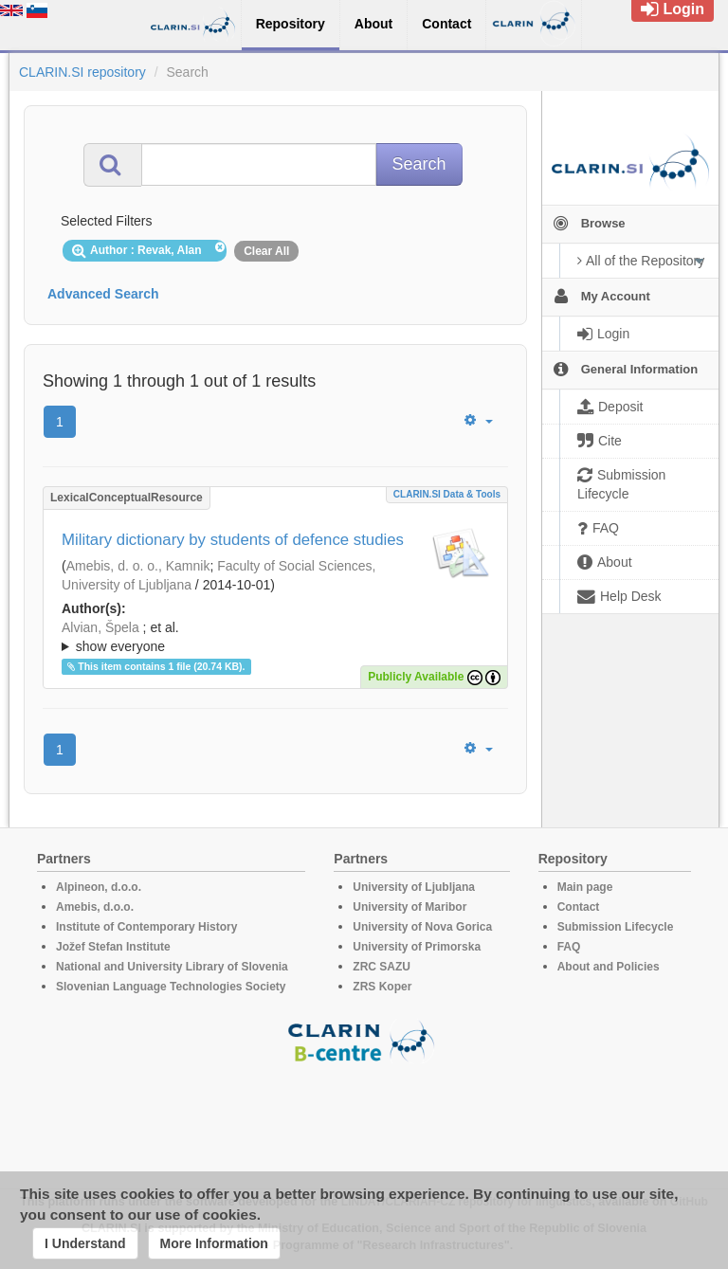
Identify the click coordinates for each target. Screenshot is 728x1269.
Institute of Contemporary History (146, 927)
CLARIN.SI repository (82, 72)
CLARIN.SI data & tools (446, 494)
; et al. (275, 638)
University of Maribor (409, 907)
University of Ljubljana (414, 887)
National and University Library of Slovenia (172, 966)
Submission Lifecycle (615, 927)
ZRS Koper (382, 986)
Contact (578, 907)
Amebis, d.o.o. (95, 907)
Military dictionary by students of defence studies (233, 540)
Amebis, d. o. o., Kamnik (138, 565)
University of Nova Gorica (422, 927)
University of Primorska (417, 946)
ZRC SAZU (381, 966)
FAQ (569, 946)
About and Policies (608, 966)
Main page (585, 887)
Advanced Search (103, 293)
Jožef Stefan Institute (113, 946)
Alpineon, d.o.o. (98, 887)
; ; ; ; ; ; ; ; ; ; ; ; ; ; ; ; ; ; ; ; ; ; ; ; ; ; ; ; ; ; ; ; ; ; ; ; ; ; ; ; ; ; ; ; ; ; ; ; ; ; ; (275, 637)
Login (672, 9)
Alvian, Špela (100, 627)
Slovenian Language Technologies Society (171, 986)
